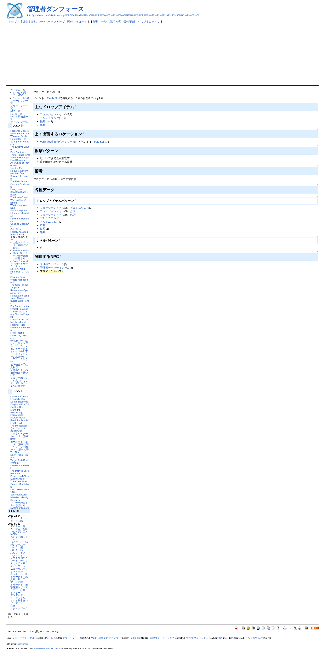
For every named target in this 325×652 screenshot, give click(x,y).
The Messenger (18, 425)
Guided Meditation (19, 485)
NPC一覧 (15, 111)
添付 (70, 21)
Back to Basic (17, 234)
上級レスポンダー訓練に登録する (20, 245)
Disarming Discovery (19, 336)
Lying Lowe (16, 189)
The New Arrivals (19, 181)
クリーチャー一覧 (19, 107)
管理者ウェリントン (52, 264)
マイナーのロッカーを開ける (19, 504)
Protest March (17, 417)
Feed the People (19, 420)
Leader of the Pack (19, 466)
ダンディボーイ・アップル (17, 596)
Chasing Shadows (19, 225)
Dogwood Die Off (19, 404)
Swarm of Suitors (19, 507)
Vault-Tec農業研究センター (56, 141)
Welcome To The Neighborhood (19, 320)
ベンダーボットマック (19, 538)
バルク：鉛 (16, 550)
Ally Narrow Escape (19, 315)
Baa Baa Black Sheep (19, 193)
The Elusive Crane (19, 148)
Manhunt (15, 409)
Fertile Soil (16, 423)
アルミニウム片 (49, 117)
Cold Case (16, 229)
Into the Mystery (19, 210)
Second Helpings (19, 157)
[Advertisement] (162, 54)
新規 (96, 21)
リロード (81, 21)
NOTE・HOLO (21, 97)
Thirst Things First (20, 154)
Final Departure (18, 160)
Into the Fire (16, 168)
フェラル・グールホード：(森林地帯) (19, 436)
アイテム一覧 (17, 89)
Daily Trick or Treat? (19, 456)
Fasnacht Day (17, 399)
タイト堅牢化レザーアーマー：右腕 (19, 603)
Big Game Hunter (19, 306)
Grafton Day (16, 407)
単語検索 (115, 21)
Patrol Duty (16, 412)
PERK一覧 (16, 113)
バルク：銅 (16, 547)
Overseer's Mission (19, 185)
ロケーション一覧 (19, 102)
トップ (12, 21)
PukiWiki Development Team (47, 648)
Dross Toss (16, 500)
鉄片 (42, 121)
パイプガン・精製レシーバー (19, 543)
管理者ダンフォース (55, 9)
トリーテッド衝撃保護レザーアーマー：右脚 (19, 587)
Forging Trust (17, 324)
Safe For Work (20, 261)
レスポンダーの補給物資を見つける (19, 373)
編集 (25, 21)
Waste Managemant (19, 281)
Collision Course (19, 396)
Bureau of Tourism (19, 177)
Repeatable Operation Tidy (19, 291)
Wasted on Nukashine (19, 206)
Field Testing (17, 332)
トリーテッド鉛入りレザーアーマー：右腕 (19, 579)
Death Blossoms (19, 401)
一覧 (104, 21)
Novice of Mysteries (19, 220)
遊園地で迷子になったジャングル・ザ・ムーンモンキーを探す (19, 344)
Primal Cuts (16, 414)
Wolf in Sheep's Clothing (19, 201)
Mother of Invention (20, 328)
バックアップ (56, 21)
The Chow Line (18, 481)
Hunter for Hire (18, 138)
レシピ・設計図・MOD (20, 93)
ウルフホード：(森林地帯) (19, 429)
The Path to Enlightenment (19, 472)
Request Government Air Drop (19, 172)
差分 (42, 21)
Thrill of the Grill (18, 311)
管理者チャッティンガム (55, 267)
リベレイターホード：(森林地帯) (19, 448)
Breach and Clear (19, 476)
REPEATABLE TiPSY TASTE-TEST (19, 272)
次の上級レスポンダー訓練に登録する (20, 256)
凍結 (34, 21)
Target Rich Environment (19, 461)
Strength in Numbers (19, 143)
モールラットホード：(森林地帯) (19, 443)
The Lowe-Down (19, 197)
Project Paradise (19, 308)
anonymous (23, 644)
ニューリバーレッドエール (19, 570)
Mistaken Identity (19, 497)
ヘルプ (141, 21)
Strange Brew (17, 277)
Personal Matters (19, 130)
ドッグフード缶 (19, 573)
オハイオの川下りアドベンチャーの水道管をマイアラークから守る (19, 356)
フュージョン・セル (52, 114)
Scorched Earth (18, 494)
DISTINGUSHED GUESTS (19, 490)
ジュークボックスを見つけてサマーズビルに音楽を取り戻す (19, 381)
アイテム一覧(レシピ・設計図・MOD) (19, 531)
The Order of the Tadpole (19, 286)
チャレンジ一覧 (19, 121)
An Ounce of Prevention (19, 164)
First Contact (17, 152)
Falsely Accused (19, 231)
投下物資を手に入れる (19, 366)
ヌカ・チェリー (19, 563)
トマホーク (16, 592)
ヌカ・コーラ (17, 566)
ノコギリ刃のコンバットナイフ (19, 559)
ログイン (154, 21)
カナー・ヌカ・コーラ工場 (19, 519)
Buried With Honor (19, 302)
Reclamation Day (19, 133)
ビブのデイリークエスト (19, 265)
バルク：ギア (17, 552)
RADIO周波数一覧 (19, 118)
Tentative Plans (21, 250)
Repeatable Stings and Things (19, 297)
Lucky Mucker (17, 478)
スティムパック (19, 608)
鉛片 (42, 125)
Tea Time (15, 452)
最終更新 (129, 21)
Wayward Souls (18, 136)
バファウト (16, 555)
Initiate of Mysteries (19, 214)
